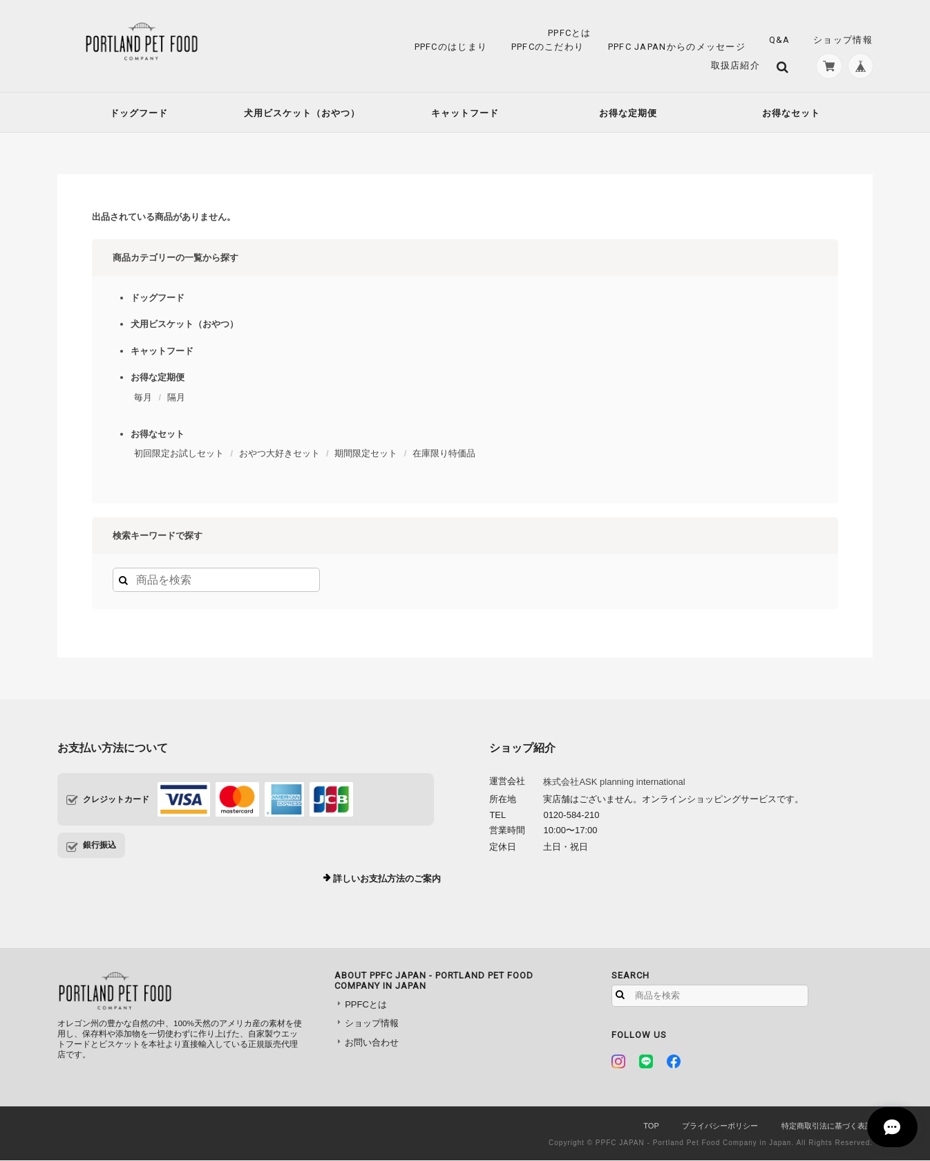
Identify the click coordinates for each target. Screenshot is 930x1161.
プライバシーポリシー (720, 1127)
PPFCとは (569, 33)
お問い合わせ (372, 1043)
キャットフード (465, 114)
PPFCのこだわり (548, 46)
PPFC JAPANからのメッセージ (677, 46)
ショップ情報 (843, 40)
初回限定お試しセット (179, 454)
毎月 (143, 398)
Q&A (779, 40)
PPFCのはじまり (451, 46)
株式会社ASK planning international (614, 783)
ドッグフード (139, 114)
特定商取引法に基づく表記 (827, 1127)
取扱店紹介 (733, 66)
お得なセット (791, 114)
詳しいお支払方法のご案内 (387, 880)
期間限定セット (365, 454)
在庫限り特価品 (443, 454)
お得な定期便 (628, 114)
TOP (650, 1127)
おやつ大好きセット (279, 454)
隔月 (176, 398)
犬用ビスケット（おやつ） (302, 114)
